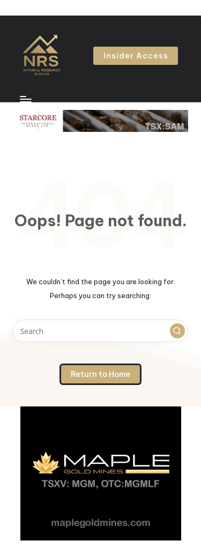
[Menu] (25, 99)
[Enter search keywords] (100, 331)
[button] (136, 55)
